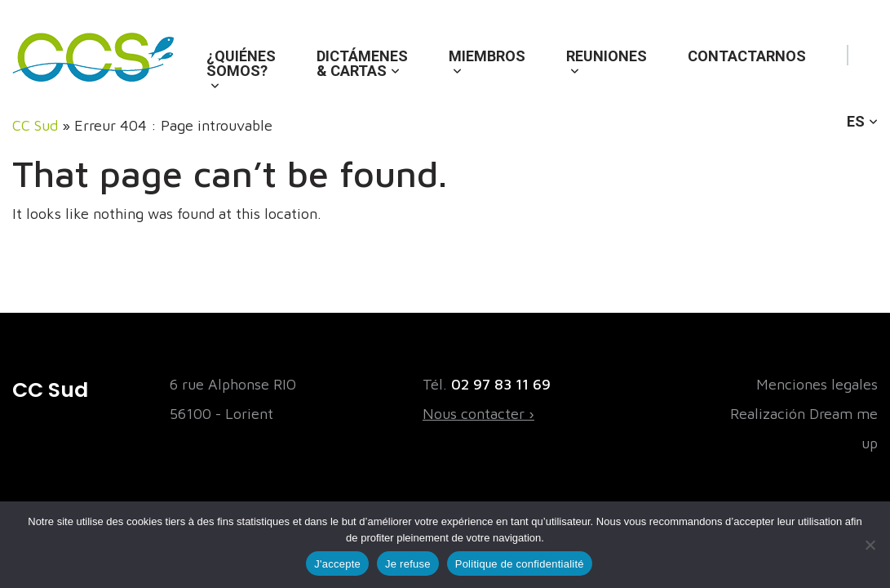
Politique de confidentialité (519, 564)
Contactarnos (747, 56)
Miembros (487, 56)
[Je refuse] (869, 545)
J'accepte (337, 564)
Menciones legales (817, 384)
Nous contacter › (478, 413)
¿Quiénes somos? (241, 63)
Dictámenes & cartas (362, 63)
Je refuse (408, 564)
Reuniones (606, 56)
